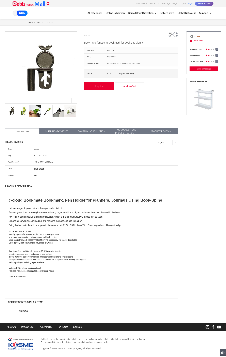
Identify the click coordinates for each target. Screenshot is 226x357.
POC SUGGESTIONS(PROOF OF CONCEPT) (125, 131)
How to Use (141, 3)
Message (166, 3)
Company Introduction (91, 131)
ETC (38, 22)
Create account (204, 3)
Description (22, 131)
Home (30, 22)
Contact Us (154, 3)
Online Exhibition (115, 13)
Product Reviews (160, 131)
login (190, 3)
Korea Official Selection (142, 13)
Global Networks (187, 13)
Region (175, 3)
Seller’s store (167, 13)
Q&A (183, 3)
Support (205, 13)
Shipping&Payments (56, 131)
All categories (94, 13)
